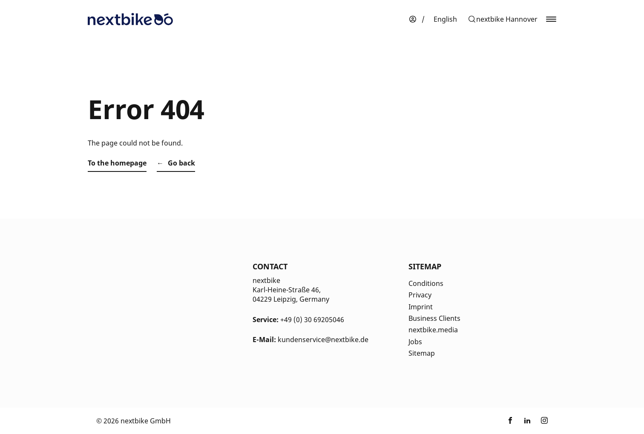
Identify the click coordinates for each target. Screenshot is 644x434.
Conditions (425, 283)
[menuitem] (445, 19)
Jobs (415, 341)
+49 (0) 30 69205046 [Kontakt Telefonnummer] (312, 319)
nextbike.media (433, 329)
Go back (181, 163)
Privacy (419, 295)
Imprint (420, 306)
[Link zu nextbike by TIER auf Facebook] (510, 420)
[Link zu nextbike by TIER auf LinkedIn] (527, 420)
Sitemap (421, 353)
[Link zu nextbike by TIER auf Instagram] (544, 420)
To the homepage (117, 163)
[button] (503, 19)
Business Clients (434, 318)
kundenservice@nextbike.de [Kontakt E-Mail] (323, 339)
